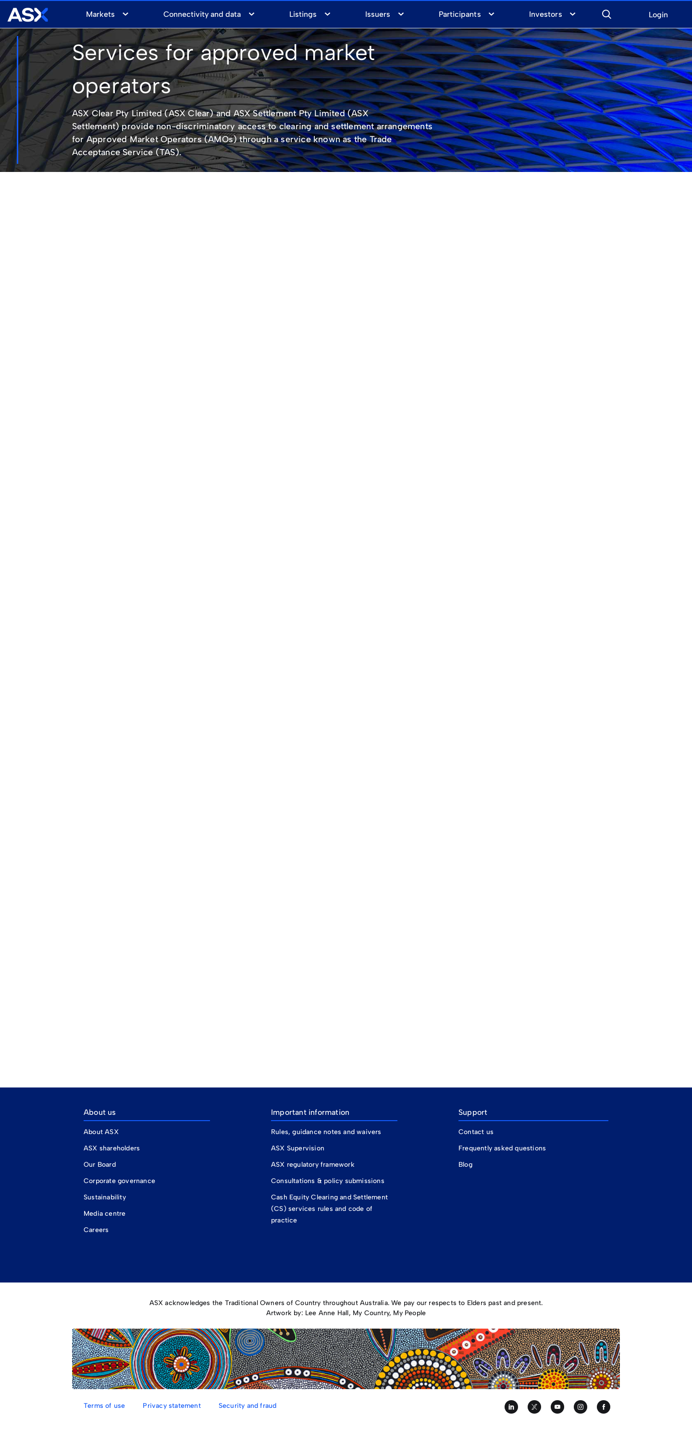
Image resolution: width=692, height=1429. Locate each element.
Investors (545, 14)
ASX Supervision (297, 1148)
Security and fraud (248, 1406)
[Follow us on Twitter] (534, 1407)
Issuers (377, 14)
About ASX (101, 1132)
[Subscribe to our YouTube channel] (557, 1407)
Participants (460, 14)
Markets (100, 14)
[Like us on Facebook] (603, 1407)
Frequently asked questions (502, 1148)
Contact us (476, 1132)
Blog (465, 1164)
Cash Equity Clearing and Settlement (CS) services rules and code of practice (329, 1208)
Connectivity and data (202, 14)
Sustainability (105, 1197)
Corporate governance (119, 1181)
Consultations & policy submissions (327, 1181)
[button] (606, 13)
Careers (96, 1230)
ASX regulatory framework (313, 1164)
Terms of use (104, 1406)
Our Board (100, 1164)
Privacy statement (171, 1406)
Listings (303, 14)
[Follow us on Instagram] (580, 1407)
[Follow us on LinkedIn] (511, 1407)
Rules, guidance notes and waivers (326, 1132)
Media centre (104, 1213)
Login (658, 15)
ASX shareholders (113, 1148)
